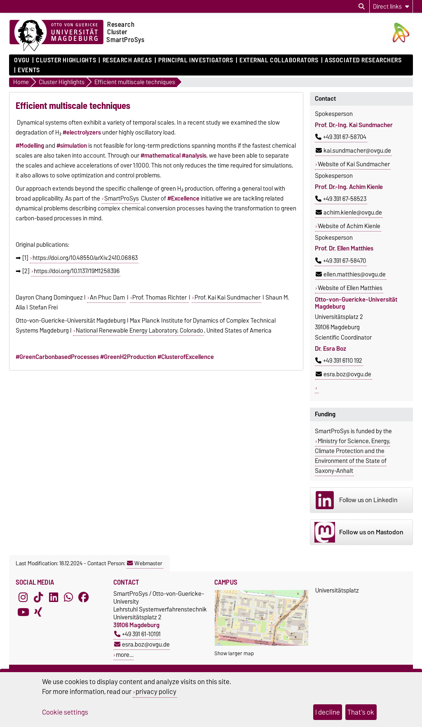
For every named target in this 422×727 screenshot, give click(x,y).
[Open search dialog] (361, 7)
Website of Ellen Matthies (350, 288)
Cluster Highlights (66, 60)
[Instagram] (23, 597)
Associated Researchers (363, 60)
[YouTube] (23, 611)
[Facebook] (83, 597)
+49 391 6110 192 (338, 361)
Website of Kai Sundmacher (354, 164)
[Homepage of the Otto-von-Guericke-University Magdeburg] (56, 35)
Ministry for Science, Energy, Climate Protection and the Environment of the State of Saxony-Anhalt (352, 456)
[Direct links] (391, 6)
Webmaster (144, 563)
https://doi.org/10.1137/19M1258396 (77, 271)
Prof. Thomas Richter (160, 297)
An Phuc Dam (107, 297)
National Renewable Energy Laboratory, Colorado (139, 330)
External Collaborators (278, 60)
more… (125, 654)
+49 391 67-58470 (340, 261)
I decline (327, 712)
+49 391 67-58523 (340, 199)
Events (29, 70)
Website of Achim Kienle (349, 226)
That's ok (360, 712)
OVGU (21, 60)
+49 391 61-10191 (137, 634)
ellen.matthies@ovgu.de (351, 274)
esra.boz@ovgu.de (343, 374)
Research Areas (127, 60)
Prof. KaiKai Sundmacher (227, 297)
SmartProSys (121, 198)
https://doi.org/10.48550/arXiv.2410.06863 (85, 258)
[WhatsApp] (68, 597)
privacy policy (156, 691)
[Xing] (38, 611)
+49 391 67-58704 (340, 137)
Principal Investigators (195, 60)
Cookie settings (65, 712)
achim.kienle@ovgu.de (349, 212)
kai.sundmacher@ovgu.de (353, 151)
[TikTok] (38, 597)
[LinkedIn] (53, 597)
